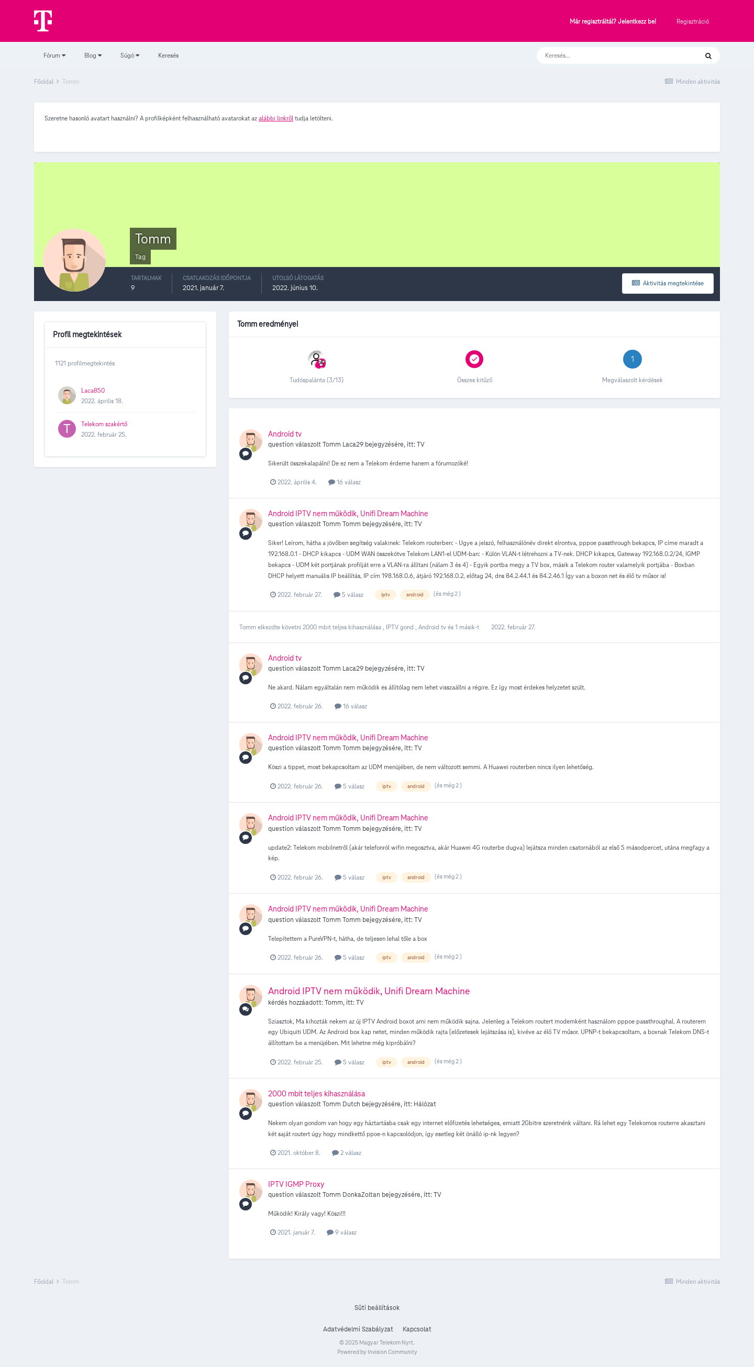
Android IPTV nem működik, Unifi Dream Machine (348, 513)
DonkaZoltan (361, 1195)
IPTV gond (400, 627)
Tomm (332, 444)
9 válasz (342, 1232)
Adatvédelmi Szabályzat (358, 1329)
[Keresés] (607, 55)
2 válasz (346, 1153)
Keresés (168, 55)
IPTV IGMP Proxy (296, 1184)
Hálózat (425, 1104)
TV (421, 444)
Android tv (285, 434)
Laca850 (93, 390)
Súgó (129, 55)
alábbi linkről (276, 118)
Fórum (54, 55)
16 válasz (344, 482)
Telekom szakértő (104, 424)
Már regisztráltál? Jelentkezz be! (613, 22)
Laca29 (352, 444)
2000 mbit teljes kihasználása (343, 627)
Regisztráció (693, 21)
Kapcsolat (417, 1329)
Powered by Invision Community (377, 1351)
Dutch (351, 1104)
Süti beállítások (377, 1308)
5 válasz (348, 594)
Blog (93, 55)
